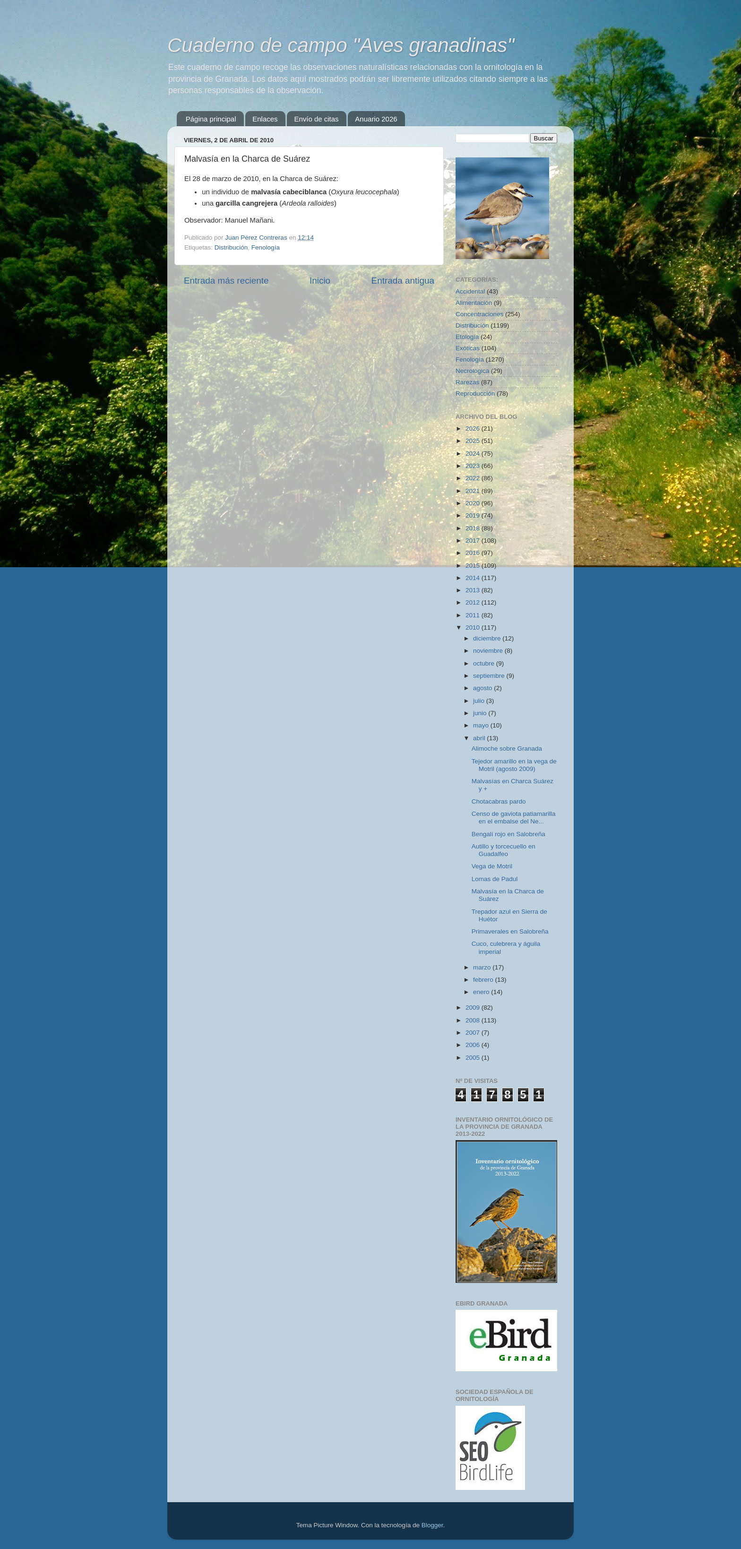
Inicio (320, 281)
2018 (473, 528)
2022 (473, 478)
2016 (473, 552)
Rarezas (467, 382)
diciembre (487, 638)
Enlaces (264, 119)
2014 (473, 577)
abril (480, 738)
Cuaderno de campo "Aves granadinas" (340, 45)
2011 (473, 615)
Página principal (211, 119)
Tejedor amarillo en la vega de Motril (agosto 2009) (514, 765)
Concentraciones (479, 314)
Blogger (432, 1525)
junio (480, 713)
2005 (473, 1057)
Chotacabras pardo (499, 801)
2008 (473, 1020)
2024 (473, 453)
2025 (473, 440)
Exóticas (468, 348)
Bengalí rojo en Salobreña (508, 834)
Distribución (231, 247)
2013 (473, 590)
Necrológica (472, 370)
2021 (473, 490)
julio (479, 700)
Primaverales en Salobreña (510, 931)
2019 (473, 515)
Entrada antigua (402, 281)
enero (482, 991)
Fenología (265, 247)
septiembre (490, 675)
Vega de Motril (492, 866)
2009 (473, 1007)
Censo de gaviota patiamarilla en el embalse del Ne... (514, 817)
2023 (473, 465)
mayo (482, 725)
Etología (467, 336)
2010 (473, 627)
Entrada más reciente (226, 281)
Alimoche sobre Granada (507, 748)
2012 (473, 602)
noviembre (489, 650)
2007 (473, 1032)
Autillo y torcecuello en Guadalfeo (503, 850)
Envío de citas (316, 119)
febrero (484, 979)
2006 (473, 1044)
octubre (484, 663)
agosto (483, 688)
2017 (473, 540)
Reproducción (475, 393)
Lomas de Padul (495, 879)
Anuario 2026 (376, 119)
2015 (473, 565)
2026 (473, 428)
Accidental (470, 291)
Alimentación (474, 302)
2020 (473, 503)
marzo (482, 967)
